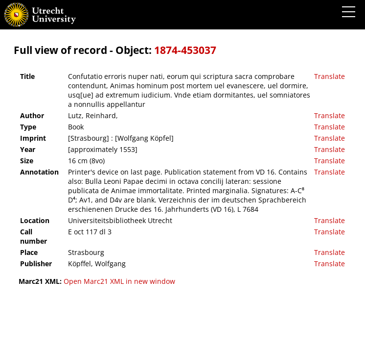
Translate (329, 76)
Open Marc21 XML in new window (119, 281)
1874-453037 (185, 50)
